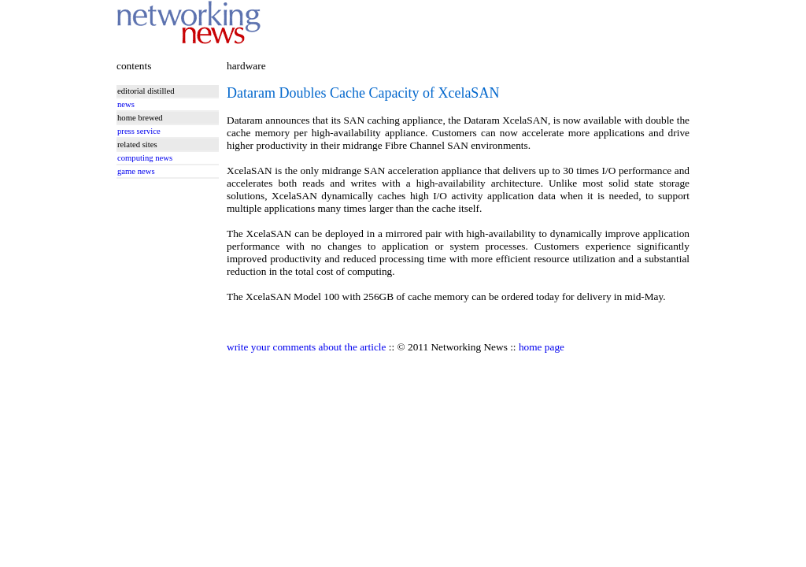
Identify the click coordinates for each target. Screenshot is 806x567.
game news (136, 171)
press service (139, 131)
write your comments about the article (306, 347)
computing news (144, 158)
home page (541, 347)
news (126, 104)
